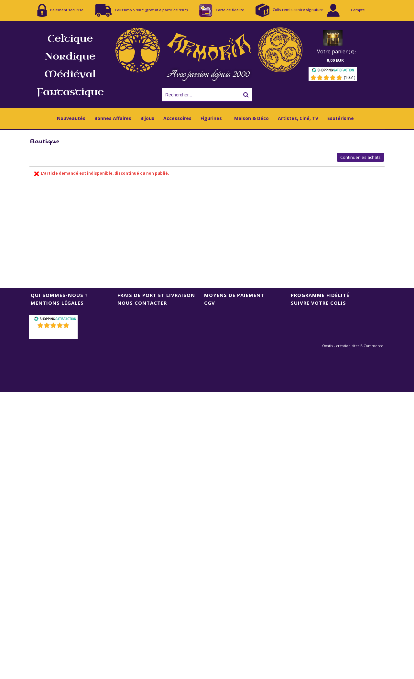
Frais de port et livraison (156, 295)
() (54, 333)
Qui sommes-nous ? (59, 295)
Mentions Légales (57, 303)
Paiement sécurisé (60, 10)
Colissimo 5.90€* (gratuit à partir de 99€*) (141, 10)
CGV (209, 303)
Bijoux (147, 118)
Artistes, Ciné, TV (298, 118)
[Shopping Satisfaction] (333, 71)
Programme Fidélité (320, 295)
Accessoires (177, 118)
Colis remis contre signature (289, 10)
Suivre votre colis (318, 303)
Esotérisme (340, 118)
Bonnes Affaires (112, 118)
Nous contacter (142, 303)
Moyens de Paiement (234, 295)
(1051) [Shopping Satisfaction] (349, 77)
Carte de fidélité (221, 10)
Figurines (211, 118)
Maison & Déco (251, 118)
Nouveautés (71, 118)
